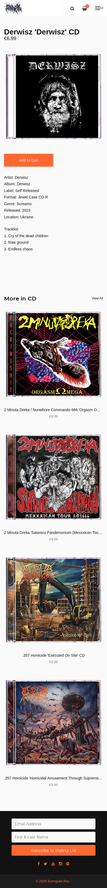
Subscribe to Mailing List (53, 850)
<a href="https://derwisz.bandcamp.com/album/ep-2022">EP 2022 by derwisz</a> (53, 263)
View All (97, 298)
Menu (99, 8)
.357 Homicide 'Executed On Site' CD (53, 655)
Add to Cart (28, 160)
